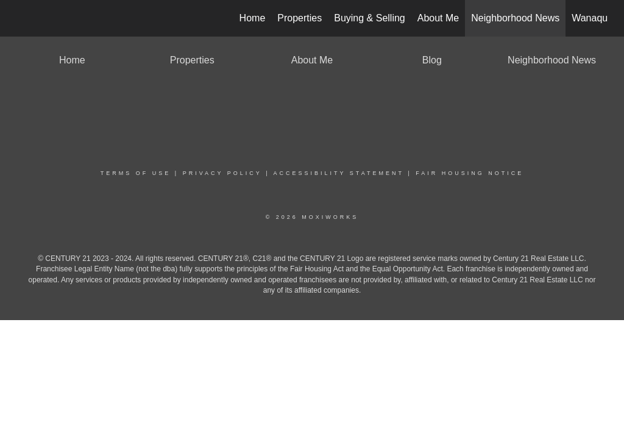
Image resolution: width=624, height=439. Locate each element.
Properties (299, 18)
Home (252, 18)
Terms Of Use (136, 173)
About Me (438, 18)
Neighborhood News (515, 18)
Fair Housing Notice (469, 173)
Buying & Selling (369, 18)
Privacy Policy (222, 173)
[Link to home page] (22, 18)
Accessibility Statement (339, 173)
